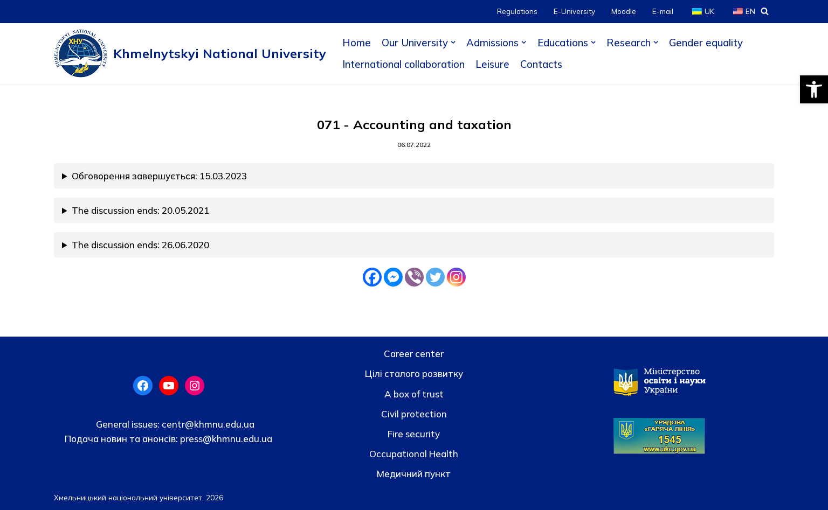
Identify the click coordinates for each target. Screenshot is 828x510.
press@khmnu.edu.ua (225, 438)
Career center (414, 353)
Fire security (414, 433)
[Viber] (414, 277)
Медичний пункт (414, 473)
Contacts (541, 64)
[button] (814, 89)
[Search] (765, 11)
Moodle (623, 11)
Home (356, 42)
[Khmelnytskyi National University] (190, 53)
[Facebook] (372, 277)
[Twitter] (435, 277)
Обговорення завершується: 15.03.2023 (159, 175)
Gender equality (706, 42)
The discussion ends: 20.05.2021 (140, 210)
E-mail (662, 11)
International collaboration (403, 64)
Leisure (492, 64)
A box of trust (414, 394)
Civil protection (414, 414)
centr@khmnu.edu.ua (207, 424)
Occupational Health (413, 453)
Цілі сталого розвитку (414, 373)
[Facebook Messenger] (393, 277)
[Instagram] (456, 277)
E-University (574, 11)
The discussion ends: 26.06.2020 (140, 244)
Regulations (517, 11)
